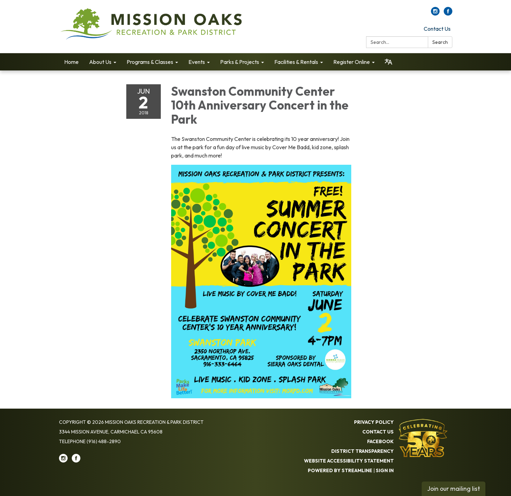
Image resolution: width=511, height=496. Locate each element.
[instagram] (435, 13)
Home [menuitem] (71, 61)
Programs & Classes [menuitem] (150, 61)
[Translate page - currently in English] (388, 61)
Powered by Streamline (340, 470)
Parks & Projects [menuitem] (239, 61)
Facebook (380, 441)
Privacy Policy (374, 422)
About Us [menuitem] (100, 61)
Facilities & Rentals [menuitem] (296, 61)
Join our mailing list (453, 489)
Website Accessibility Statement (349, 461)
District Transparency (362, 451)
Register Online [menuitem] (351, 61)
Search (440, 42)
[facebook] (448, 13)
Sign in (385, 470)
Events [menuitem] (196, 61)
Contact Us (437, 28)
